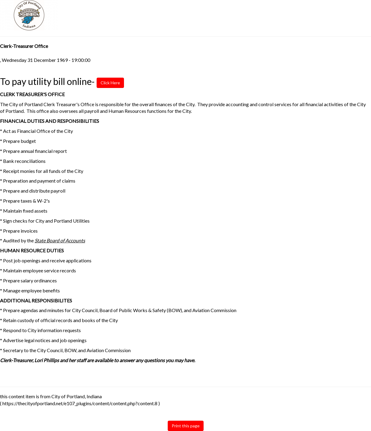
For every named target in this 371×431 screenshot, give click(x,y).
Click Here (108, 82)
